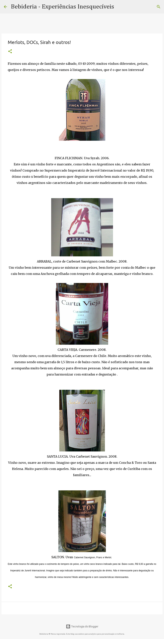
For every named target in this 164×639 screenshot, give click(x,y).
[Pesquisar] (158, 6)
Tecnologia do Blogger (82, 626)
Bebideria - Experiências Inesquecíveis (62, 7)
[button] (10, 51)
